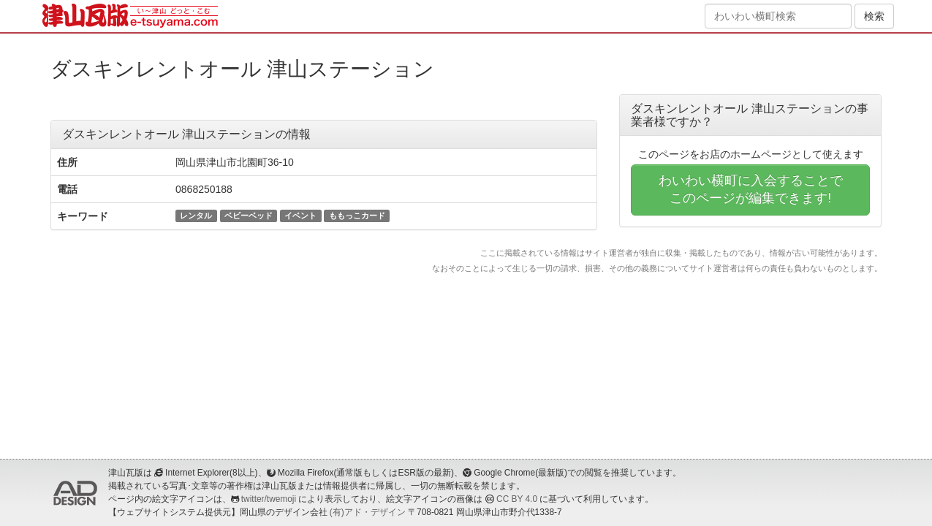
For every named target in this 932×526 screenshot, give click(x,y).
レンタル (196, 215)
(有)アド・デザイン (368, 512)
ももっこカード (357, 215)
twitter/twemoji (268, 499)
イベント (300, 215)
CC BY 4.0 (516, 499)
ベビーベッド (248, 215)
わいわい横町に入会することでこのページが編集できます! (751, 189)
